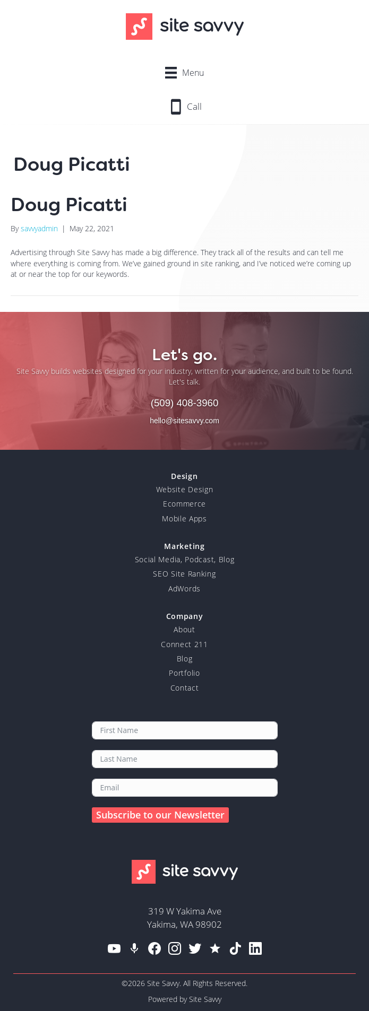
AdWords (184, 588)
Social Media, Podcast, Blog (185, 559)
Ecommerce (184, 504)
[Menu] (184, 72)
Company (184, 616)
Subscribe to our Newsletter (160, 814)
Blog (185, 658)
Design (184, 476)
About (184, 629)
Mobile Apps (184, 518)
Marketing (184, 546)
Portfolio (184, 673)
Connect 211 (184, 644)
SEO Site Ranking (184, 574)
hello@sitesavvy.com (184, 420)
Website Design (184, 489)
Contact (184, 688)
